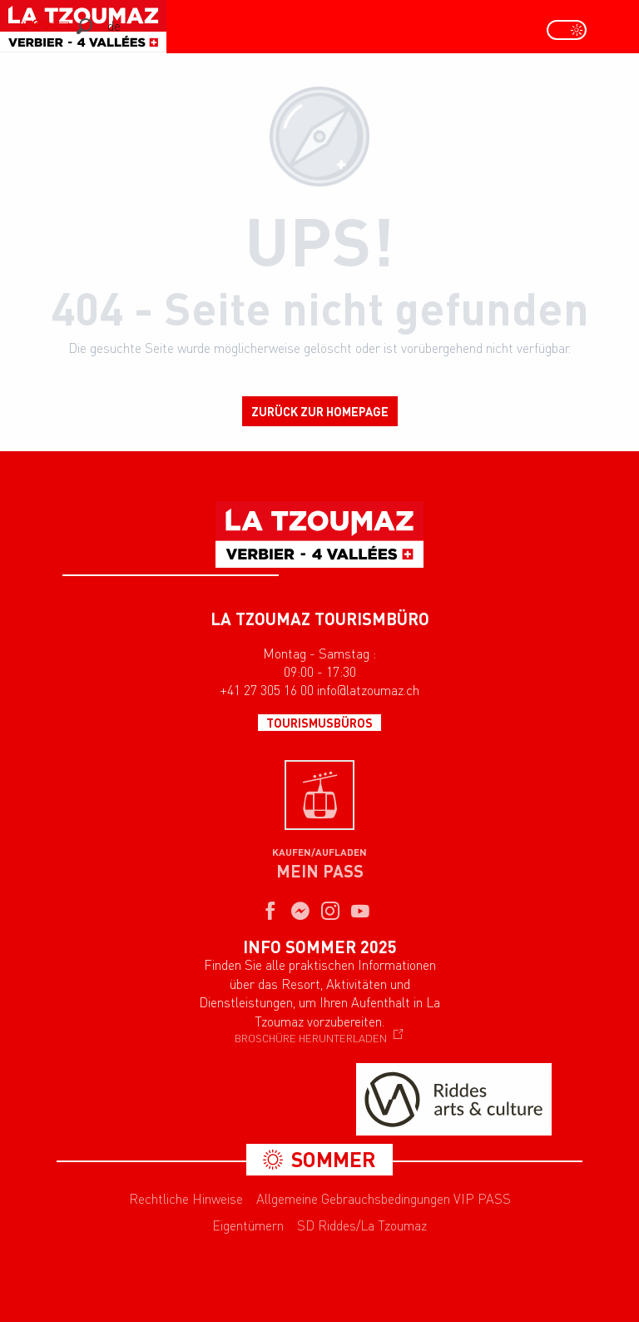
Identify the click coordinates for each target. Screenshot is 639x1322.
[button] (84, 26)
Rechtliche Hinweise (186, 1198)
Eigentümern (248, 1225)
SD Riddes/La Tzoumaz (362, 1225)
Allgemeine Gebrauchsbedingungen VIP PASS (383, 1198)
